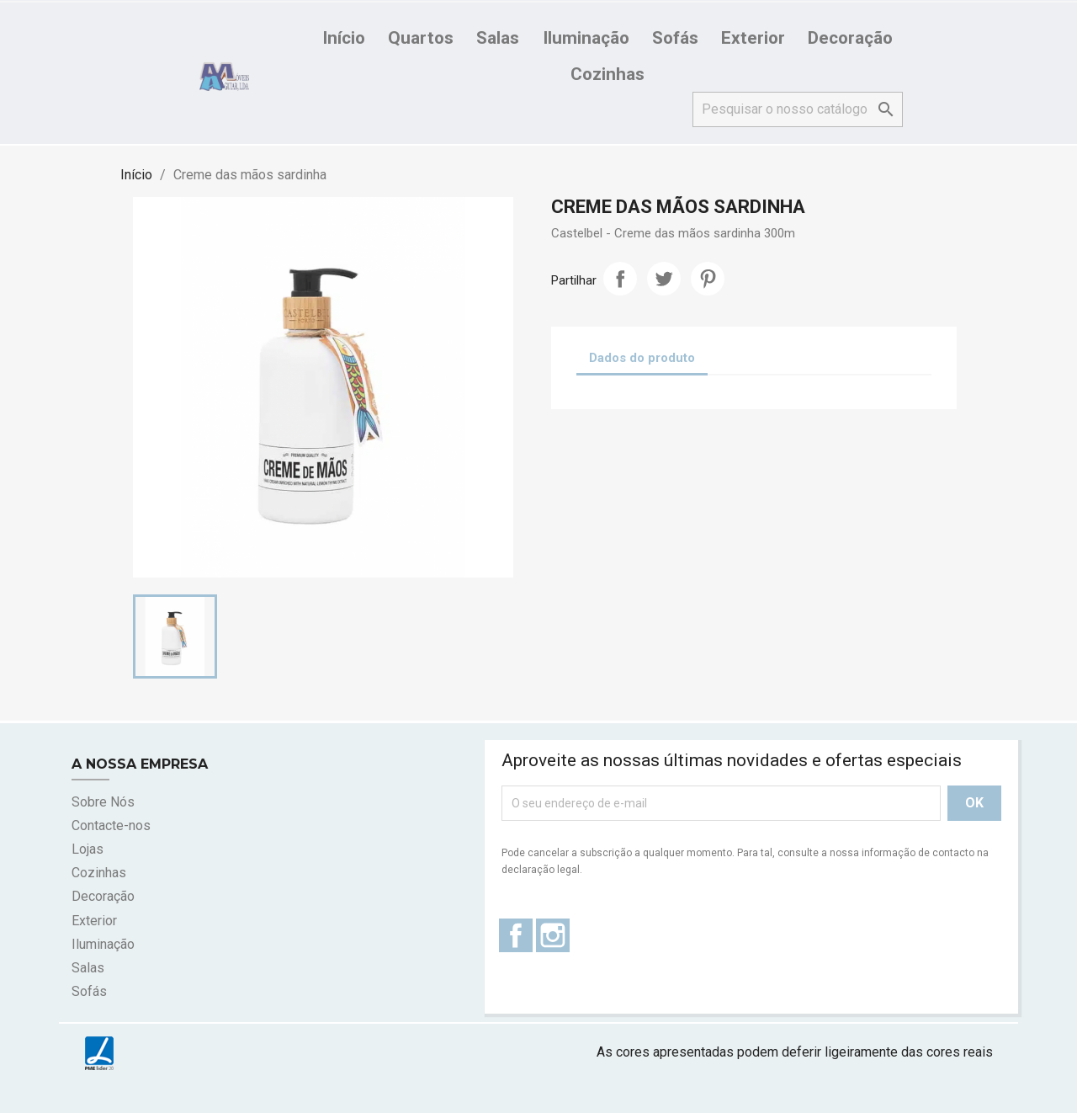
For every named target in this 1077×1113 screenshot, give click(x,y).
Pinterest (707, 279)
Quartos (421, 38)
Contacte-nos (111, 825)
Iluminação (586, 38)
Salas (497, 38)
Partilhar (620, 279)
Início (343, 38)
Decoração (850, 38)
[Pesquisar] (797, 109)
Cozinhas (607, 74)
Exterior (753, 38)
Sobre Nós (103, 802)
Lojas (87, 849)
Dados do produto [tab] (642, 357)
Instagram (553, 935)
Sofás (675, 38)
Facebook (516, 935)
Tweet (664, 279)
